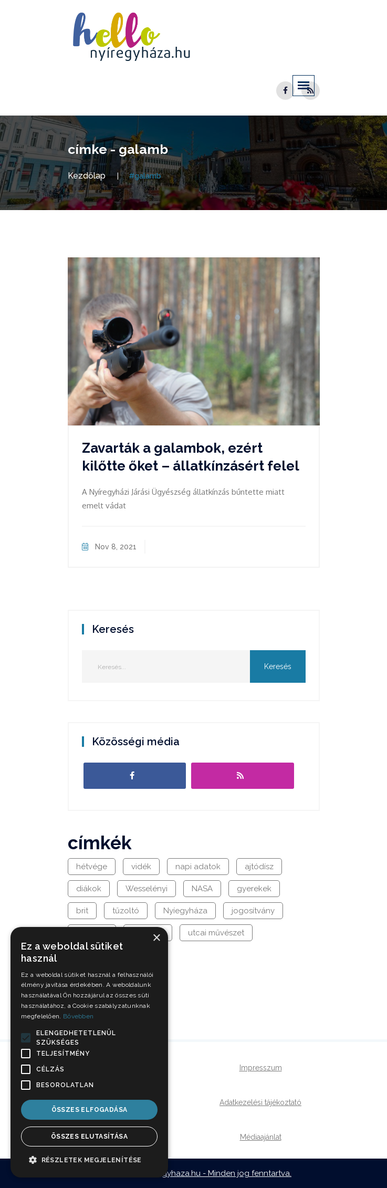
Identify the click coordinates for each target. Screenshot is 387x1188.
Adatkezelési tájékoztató (260, 1102)
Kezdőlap (87, 176)
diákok (88, 888)
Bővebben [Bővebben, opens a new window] (78, 1016)
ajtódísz (259, 866)
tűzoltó (125, 910)
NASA (202, 888)
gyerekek (254, 888)
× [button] (156, 938)
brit (82, 910)
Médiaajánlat (260, 1137)
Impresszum (260, 1068)
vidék (141, 866)
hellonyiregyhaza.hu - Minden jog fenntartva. (208, 1173)
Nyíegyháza (185, 910)
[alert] (89, 1052)
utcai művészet (216, 932)
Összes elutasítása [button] (89, 1136)
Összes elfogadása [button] (89, 1109)
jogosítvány (253, 910)
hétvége (91, 866)
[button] (25, 1037)
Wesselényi (146, 888)
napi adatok (198, 866)
